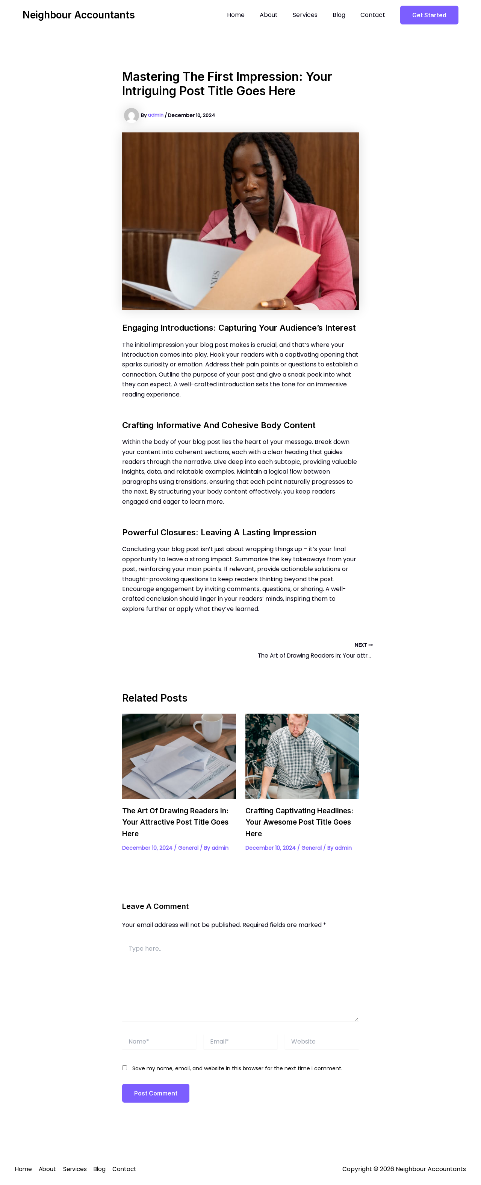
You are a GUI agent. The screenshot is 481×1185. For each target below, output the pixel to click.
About (279, 15)
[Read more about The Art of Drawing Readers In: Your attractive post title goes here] (179, 757)
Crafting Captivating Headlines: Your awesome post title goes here (301, 823)
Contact (374, 15)
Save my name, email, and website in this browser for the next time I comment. (237, 1069)
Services (312, 15)
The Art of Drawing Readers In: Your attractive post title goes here (178, 823)
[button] (429, 15)
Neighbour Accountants (79, 15)
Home (249, 15)
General (188, 848)
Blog (343, 15)
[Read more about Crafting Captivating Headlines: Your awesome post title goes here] (302, 757)
